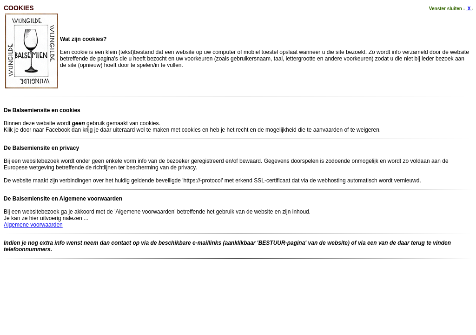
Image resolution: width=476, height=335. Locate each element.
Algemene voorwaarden (33, 224)
